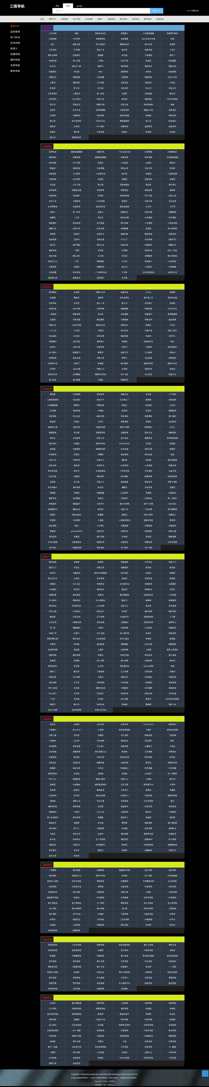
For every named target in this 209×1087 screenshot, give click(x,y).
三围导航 (17, 6)
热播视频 (111, 19)
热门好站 (77, 19)
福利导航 (123, 19)
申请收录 (160, 19)
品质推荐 (64, 19)
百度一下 (157, 11)
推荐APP (52, 19)
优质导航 (135, 19)
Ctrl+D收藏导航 (192, 10)
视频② (100, 19)
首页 (42, 19)
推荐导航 (148, 19)
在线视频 (89, 19)
